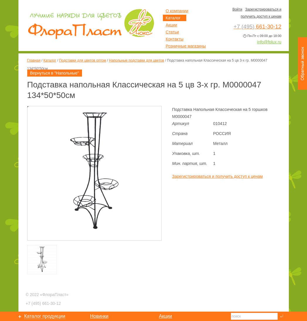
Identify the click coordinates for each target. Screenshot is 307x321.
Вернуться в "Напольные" (54, 73)
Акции (171, 25)
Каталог (49, 60)
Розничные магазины (186, 46)
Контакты (174, 39)
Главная (34, 60)
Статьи (172, 32)
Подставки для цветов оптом (82, 60)
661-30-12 (43, 303)
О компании (177, 11)
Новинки (99, 316)
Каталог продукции (44, 316)
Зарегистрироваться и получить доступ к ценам (217, 176)
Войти (237, 9)
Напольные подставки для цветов (136, 60)
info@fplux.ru (269, 42)
